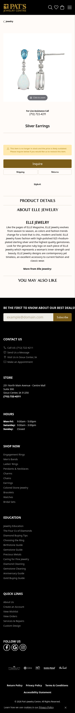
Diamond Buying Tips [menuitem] (15, 535)
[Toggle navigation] (69, 7)
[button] (50, 7)
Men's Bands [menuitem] (10, 459)
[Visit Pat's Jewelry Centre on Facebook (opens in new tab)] (6, 647)
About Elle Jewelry (37, 209)
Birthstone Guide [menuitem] (13, 545)
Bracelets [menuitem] (8, 492)
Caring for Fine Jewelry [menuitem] (16, 559)
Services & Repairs (13, 621)
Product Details (37, 200)
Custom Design (12, 625)
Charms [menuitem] (7, 473)
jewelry (9, 21)
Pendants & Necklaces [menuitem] (15, 468)
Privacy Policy (34, 685)
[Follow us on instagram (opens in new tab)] (23, 647)
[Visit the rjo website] (37, 668)
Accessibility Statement (37, 692)
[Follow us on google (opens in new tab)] (14, 647)
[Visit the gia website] (28, 668)
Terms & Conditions (56, 685)
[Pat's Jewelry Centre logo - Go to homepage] (15, 7)
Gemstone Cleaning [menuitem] (14, 568)
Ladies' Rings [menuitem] (10, 464)
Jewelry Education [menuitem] (13, 526)
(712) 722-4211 (37, 114)
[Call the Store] (12, 396)
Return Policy (15, 685)
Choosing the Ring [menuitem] (13, 540)
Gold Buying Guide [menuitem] (14, 578)
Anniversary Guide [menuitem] (13, 573)
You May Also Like (37, 280)
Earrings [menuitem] (8, 483)
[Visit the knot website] (63, 668)
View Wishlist (10, 611)
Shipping (20, 172)
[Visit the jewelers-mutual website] (49, 668)
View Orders (10, 616)
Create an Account (13, 606)
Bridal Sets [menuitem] (9, 501)
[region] (37, 67)
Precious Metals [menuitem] (12, 554)
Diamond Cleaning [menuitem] (13, 563)
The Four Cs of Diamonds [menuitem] (17, 530)
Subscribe (62, 317)
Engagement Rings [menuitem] (14, 454)
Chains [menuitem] (7, 478)
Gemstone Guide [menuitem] (13, 549)
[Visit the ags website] (14, 668)
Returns (55, 172)
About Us (8, 602)
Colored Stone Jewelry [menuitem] (15, 487)
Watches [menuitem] (8, 497)
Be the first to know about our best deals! (37, 308)
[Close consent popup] (66, 708)
